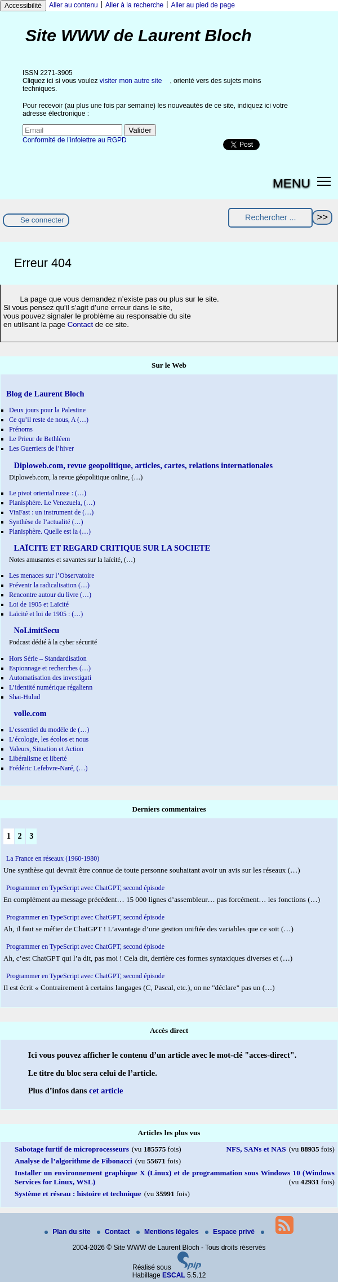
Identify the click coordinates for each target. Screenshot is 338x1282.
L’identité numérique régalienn (50, 687)
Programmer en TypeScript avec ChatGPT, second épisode (85, 888)
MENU (291, 183)
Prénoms (21, 429)
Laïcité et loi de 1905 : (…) (46, 614)
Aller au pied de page (202, 5)
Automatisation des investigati (50, 678)
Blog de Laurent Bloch (45, 393)
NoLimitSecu (35, 630)
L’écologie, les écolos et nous (48, 739)
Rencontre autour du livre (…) (50, 595)
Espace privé (230, 1232)
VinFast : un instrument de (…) (51, 512)
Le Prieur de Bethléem (39, 439)
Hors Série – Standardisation (48, 658)
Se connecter (42, 220)
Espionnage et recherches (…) (50, 668)
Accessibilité (23, 6)
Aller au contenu (73, 5)
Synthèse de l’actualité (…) (46, 522)
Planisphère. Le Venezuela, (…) (52, 503)
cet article (106, 1090)
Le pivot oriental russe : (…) (47, 493)
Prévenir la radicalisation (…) (49, 585)
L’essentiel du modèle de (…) (49, 730)
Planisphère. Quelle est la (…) (50, 531)
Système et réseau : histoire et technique (78, 1193)
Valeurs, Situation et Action (46, 749)
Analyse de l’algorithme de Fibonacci (73, 1161)
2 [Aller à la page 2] (19, 835)
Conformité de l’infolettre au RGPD (75, 140)
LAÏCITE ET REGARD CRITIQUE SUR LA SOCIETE (111, 547)
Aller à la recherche (134, 5)
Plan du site (68, 1232)
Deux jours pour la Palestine (47, 410)
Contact (80, 324)
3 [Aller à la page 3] (31, 835)
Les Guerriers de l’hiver (41, 448)
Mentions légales (168, 1232)
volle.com (29, 713)
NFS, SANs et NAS (256, 1149)
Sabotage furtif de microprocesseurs (72, 1149)
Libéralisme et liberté (38, 758)
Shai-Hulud (24, 697)
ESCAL (173, 1275)
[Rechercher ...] (270, 218)
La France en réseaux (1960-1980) (52, 858)
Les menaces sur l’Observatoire (52, 575)
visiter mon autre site (131, 81)
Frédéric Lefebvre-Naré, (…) (48, 768)
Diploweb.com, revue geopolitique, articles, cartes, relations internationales (142, 465)
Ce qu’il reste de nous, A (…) (48, 420)
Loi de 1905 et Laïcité (39, 604)
